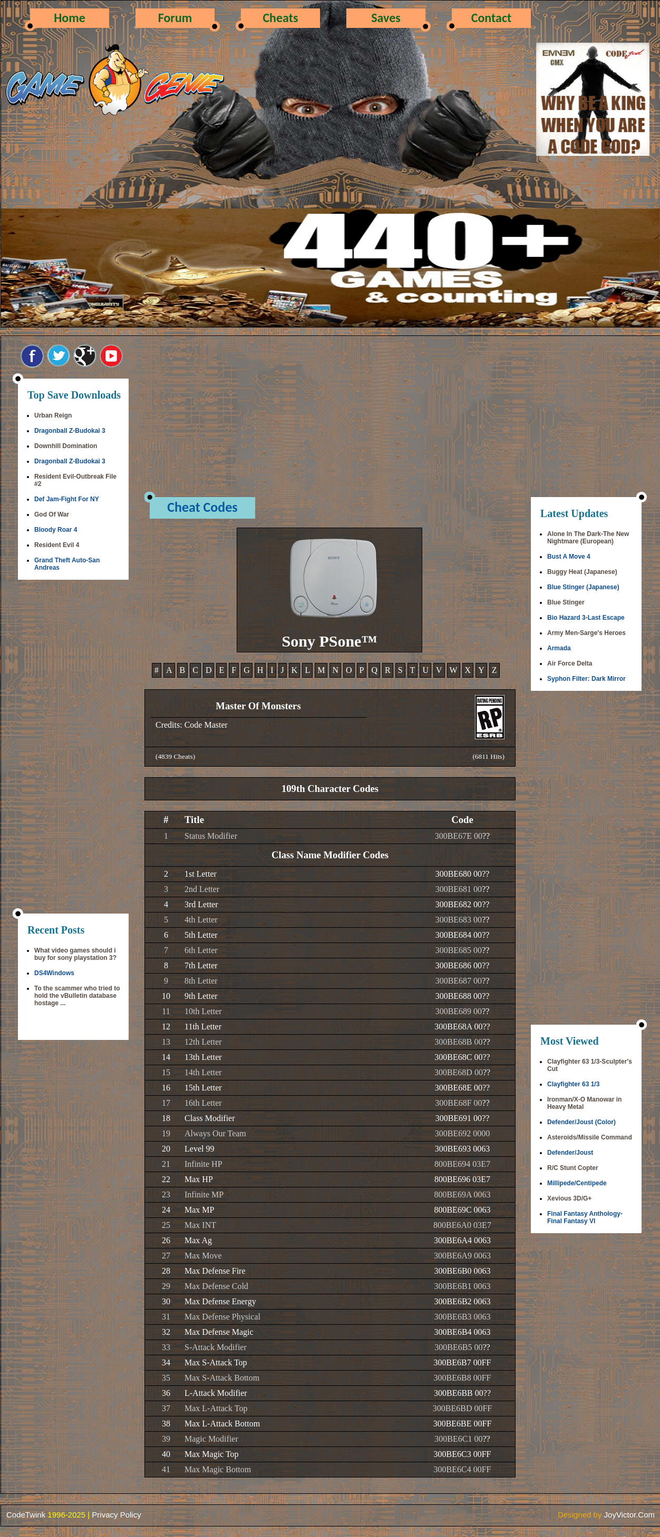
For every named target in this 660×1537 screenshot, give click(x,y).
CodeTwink (25, 1514)
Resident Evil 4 (56, 545)
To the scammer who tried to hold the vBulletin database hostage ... (77, 996)
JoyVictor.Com (629, 1514)
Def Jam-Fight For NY (66, 499)
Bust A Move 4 (568, 556)
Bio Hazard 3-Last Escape (586, 617)
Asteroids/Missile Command (589, 1137)
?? (486, 835)
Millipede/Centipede (577, 1183)
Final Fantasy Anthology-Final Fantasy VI (585, 1217)
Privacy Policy (116, 1514)
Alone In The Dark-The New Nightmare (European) (588, 537)
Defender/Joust (570, 1152)
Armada (559, 648)
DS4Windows (54, 973)
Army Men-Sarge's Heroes (586, 633)
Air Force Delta (569, 663)
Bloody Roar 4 (55, 529)
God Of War (51, 514)
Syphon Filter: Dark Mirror (586, 678)
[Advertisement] (73, 748)
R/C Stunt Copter (572, 1168)
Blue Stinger (566, 602)
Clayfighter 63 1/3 (573, 1084)
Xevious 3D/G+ (569, 1198)
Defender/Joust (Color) (581, 1122)
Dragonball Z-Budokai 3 (69, 430)
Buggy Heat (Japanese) (582, 572)
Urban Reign (53, 415)
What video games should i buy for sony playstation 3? (75, 954)
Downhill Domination (65, 446)
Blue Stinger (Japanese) (583, 587)
